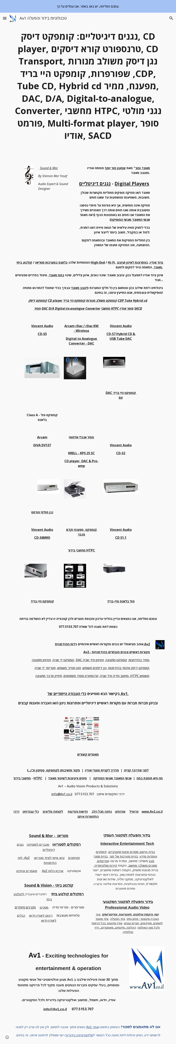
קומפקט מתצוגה (116, 660)
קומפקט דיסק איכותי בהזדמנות (128, 668)
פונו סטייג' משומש (69, 668)
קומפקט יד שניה (63, 660)
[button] (4, 18)
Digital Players (132, 183)
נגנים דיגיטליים (95, 183)
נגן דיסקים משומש (95, 668)
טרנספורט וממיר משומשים (81, 676)
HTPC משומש (139, 676)
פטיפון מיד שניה (93, 660)
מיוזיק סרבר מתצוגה (48, 676)
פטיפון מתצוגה (41, 660)
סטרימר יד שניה (45, 668)
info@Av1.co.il (61, 794)
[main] (88, 86)
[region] (88, 6)
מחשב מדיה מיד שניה (114, 676)
